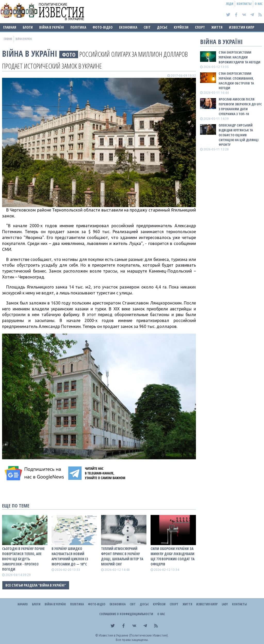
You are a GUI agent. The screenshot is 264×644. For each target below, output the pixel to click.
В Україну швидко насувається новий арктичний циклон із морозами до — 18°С (70, 556)
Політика (78, 27)
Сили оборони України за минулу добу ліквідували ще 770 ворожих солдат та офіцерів (172, 556)
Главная (9, 27)
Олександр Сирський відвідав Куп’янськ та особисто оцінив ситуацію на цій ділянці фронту (239, 135)
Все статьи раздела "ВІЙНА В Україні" (35, 585)
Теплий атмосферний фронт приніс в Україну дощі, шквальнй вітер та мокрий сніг (122, 556)
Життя (216, 27)
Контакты (244, 4)
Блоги (28, 27)
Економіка (128, 27)
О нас (258, 4)
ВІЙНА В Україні (51, 27)
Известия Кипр (241, 27)
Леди (229, 4)
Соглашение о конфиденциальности (126, 614)
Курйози (181, 27)
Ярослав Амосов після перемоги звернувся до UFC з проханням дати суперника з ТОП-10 (240, 106)
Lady (225, 604)
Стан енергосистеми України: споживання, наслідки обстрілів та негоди (236, 80)
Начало (23, 604)
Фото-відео (103, 27)
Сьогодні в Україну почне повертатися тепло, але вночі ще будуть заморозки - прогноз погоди (23, 559)
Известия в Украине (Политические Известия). (134, 635)
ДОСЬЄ (162, 27)
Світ (147, 27)
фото (69, 54)
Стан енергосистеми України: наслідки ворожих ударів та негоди (239, 57)
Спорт (200, 27)
